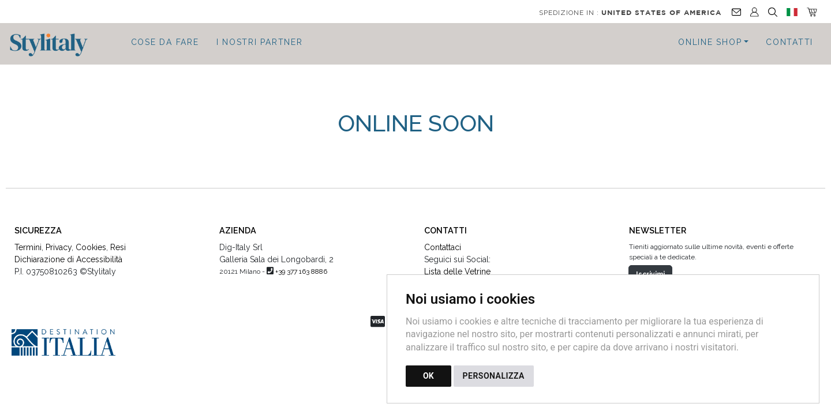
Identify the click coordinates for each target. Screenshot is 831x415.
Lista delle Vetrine (457, 265)
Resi (118, 241)
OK (428, 375)
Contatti (789, 42)
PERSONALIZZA (494, 375)
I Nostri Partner (259, 42)
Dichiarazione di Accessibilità (68, 253)
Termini (28, 241)
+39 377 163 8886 (301, 266)
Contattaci (442, 241)
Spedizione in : (630, 13)
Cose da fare (165, 42)
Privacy (59, 241)
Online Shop (710, 42)
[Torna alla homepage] (54, 45)
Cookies (91, 241)
